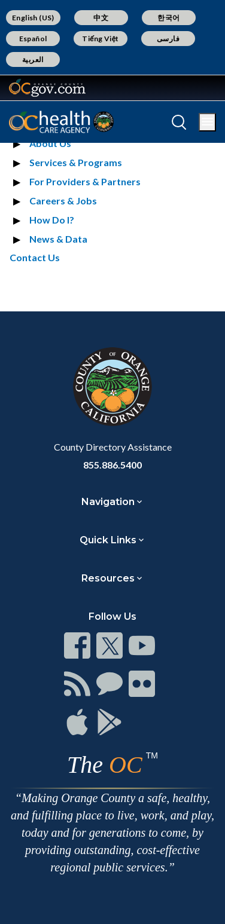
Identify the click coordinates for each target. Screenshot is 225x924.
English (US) (33, 17)
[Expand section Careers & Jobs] (19, 200)
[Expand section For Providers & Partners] (19, 181)
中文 (100, 17)
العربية (33, 59)
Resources (108, 578)
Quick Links (108, 540)
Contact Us (35, 257)
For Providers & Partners (85, 181)
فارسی (168, 38)
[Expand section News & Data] (19, 239)
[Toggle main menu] (207, 122)
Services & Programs (75, 162)
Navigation (108, 501)
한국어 (168, 17)
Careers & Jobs (63, 200)
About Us (50, 143)
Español (33, 38)
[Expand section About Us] (19, 143)
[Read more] (47, 88)
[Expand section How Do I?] (19, 220)
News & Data (58, 238)
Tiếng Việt (100, 38)
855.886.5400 (112, 464)
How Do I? (51, 219)
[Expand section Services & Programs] (19, 162)
